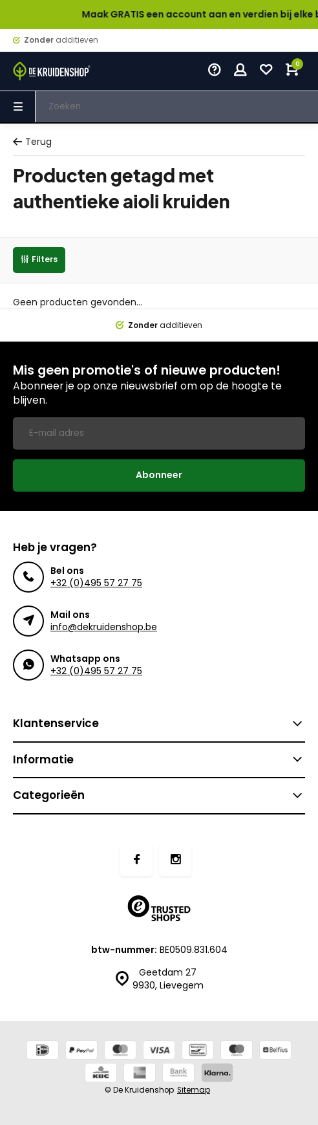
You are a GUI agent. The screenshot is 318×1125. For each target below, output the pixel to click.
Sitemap (193, 1090)
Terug (32, 142)
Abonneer (159, 474)
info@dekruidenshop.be (103, 626)
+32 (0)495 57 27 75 (96, 582)
